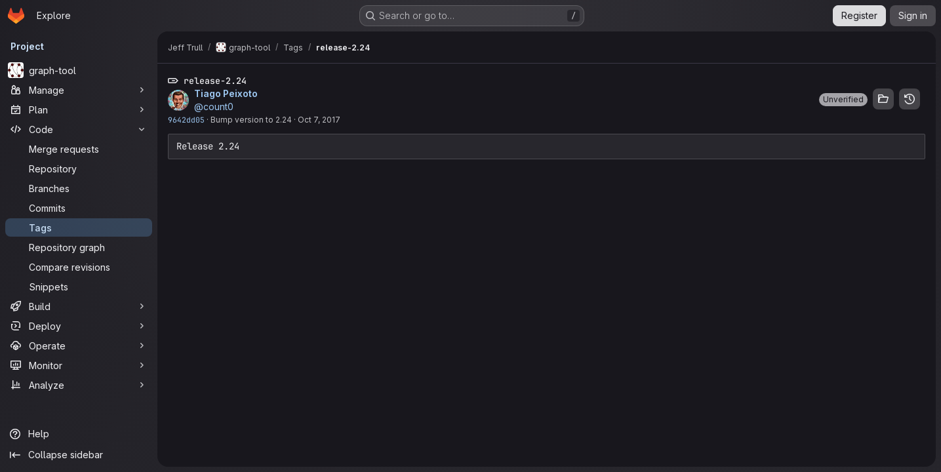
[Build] (78, 306)
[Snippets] (78, 286)
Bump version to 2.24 (251, 120)
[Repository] (78, 168)
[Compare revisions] (78, 267)
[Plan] (78, 109)
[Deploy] (78, 326)
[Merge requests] (78, 149)
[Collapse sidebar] (78, 455)
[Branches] (78, 188)
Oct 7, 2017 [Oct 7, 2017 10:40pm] (319, 120)
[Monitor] (78, 365)
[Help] (78, 434)
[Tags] (78, 227)
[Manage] (78, 90)
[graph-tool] (78, 70)
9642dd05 (186, 120)
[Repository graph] (78, 247)
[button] (843, 99)
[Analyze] (78, 385)
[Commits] (78, 208)
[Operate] (78, 345)
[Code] (78, 129)
